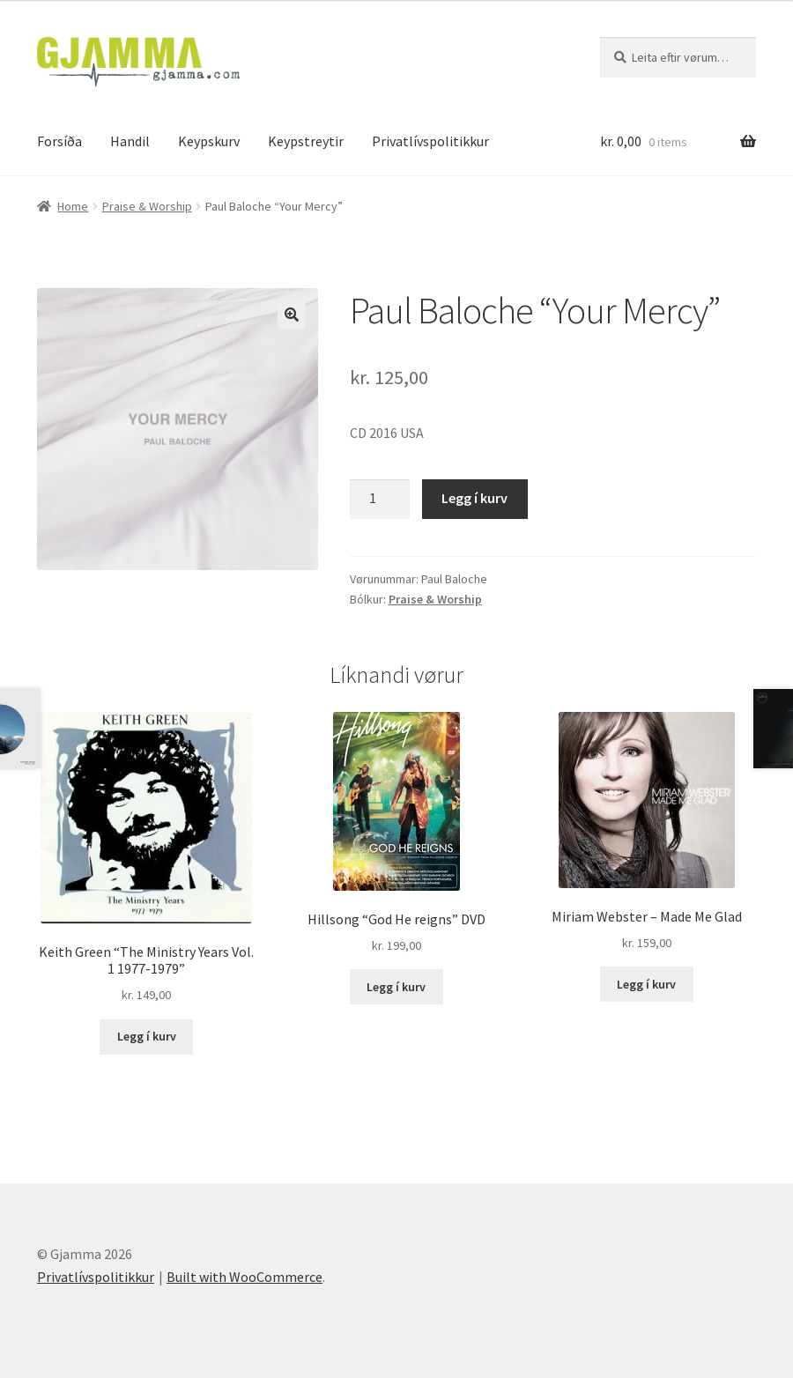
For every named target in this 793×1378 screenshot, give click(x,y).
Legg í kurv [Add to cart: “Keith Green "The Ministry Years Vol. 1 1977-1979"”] (146, 1036)
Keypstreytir (306, 141)
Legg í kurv (474, 498)
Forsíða (59, 141)
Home (72, 206)
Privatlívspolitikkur (430, 141)
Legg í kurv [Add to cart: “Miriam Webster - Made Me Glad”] (646, 984)
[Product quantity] (380, 499)
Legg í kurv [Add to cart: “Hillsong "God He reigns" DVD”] (396, 987)
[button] (292, 314)
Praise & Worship (147, 206)
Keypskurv (209, 141)
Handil (130, 141)
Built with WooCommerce (244, 1276)
